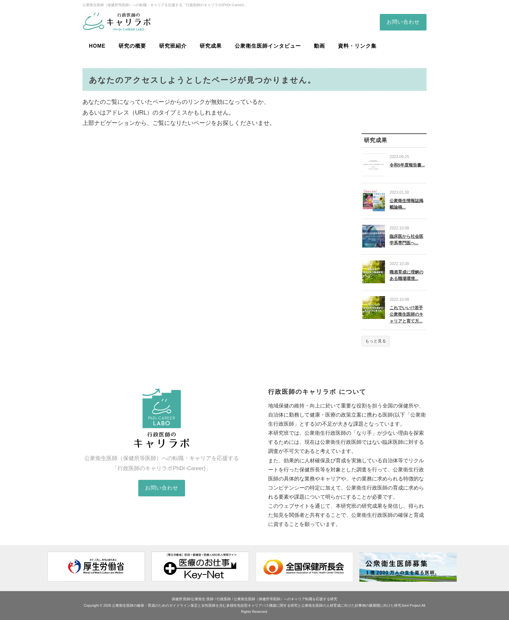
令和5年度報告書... (407, 165)
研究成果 (211, 46)
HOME (97, 46)
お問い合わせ (403, 22)
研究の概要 (132, 46)
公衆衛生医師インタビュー (268, 46)
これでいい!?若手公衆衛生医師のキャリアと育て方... (406, 314)
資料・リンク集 (357, 46)
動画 (319, 46)
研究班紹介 (173, 46)
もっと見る (375, 341)
